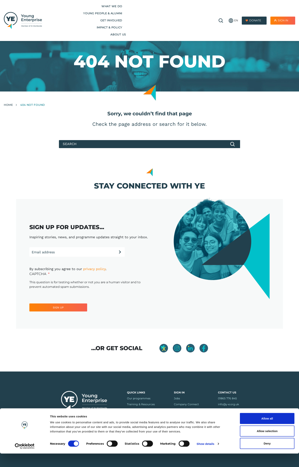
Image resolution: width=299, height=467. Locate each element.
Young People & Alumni (99, 11)
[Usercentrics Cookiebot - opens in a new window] (24, 459)
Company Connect (186, 404)
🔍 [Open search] (221, 11)
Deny (267, 456)
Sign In (283, 11)
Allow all (267, 431)
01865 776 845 (227, 398)
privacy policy (94, 269)
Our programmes (138, 398)
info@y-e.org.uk (228, 404)
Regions (132, 416)
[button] (233, 11)
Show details (205, 457)
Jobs (177, 398)
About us (195, 11)
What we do (62, 11)
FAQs (130, 410)
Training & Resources (141, 404)
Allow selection (267, 444)
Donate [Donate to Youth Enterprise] (255, 11)
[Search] (149, 144)
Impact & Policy (167, 11)
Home (8, 105)
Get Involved (137, 11)
